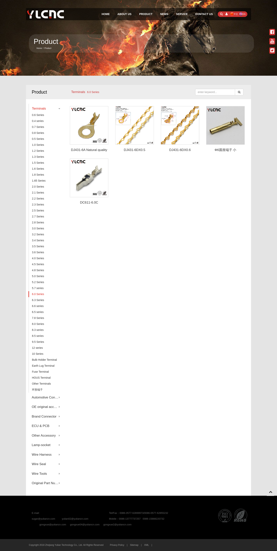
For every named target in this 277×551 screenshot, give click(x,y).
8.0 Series (38, 323)
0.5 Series (38, 138)
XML (146, 545)
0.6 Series (38, 115)
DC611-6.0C (89, 202)
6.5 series (38, 312)
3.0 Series (38, 228)
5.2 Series (38, 282)
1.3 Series (38, 156)
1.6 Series (38, 168)
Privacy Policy (117, 545)
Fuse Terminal (40, 371)
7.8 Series (38, 318)
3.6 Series (38, 252)
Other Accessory (44, 435)
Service (182, 14)
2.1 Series (38, 192)
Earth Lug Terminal (43, 365)
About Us (124, 14)
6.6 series (38, 306)
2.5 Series (38, 210)
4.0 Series (38, 258)
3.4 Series (38, 240)
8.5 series (38, 335)
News (164, 14)
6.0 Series (38, 294)
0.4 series (38, 120)
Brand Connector (44, 416)
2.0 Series (38, 186)
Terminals (78, 92)
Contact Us (204, 14)
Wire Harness (42, 454)
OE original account (46, 407)
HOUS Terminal (41, 377)
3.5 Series (38, 246)
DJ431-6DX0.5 (134, 150)
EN (242, 14)
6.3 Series (38, 300)
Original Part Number (46, 483)
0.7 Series (38, 126)
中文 (234, 14)
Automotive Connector (46, 397)
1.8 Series (38, 174)
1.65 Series (39, 180)
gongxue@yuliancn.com (52, 524)
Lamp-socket (41, 445)
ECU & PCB (40, 426)
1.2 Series (38, 150)
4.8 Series (38, 270)
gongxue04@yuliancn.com (84, 524)
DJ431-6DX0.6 (180, 150)
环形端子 (37, 389)
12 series (37, 347)
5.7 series (38, 288)
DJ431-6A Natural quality (89, 150)
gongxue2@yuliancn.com (117, 524)
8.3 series (38, 329)
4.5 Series (38, 264)
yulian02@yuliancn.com (75, 518)
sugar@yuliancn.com (43, 518)
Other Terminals (41, 383)
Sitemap (134, 545)
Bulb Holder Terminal (44, 359)
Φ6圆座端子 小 (225, 150)
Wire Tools (39, 474)
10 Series (37, 353)
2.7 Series (38, 216)
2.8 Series (38, 222)
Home (106, 14)
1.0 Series (38, 144)
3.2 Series (38, 234)
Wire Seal (39, 464)
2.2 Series (38, 198)
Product (145, 14)
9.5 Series (38, 341)
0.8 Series (38, 132)
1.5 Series (38, 162)
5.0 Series (38, 276)
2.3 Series (38, 204)
